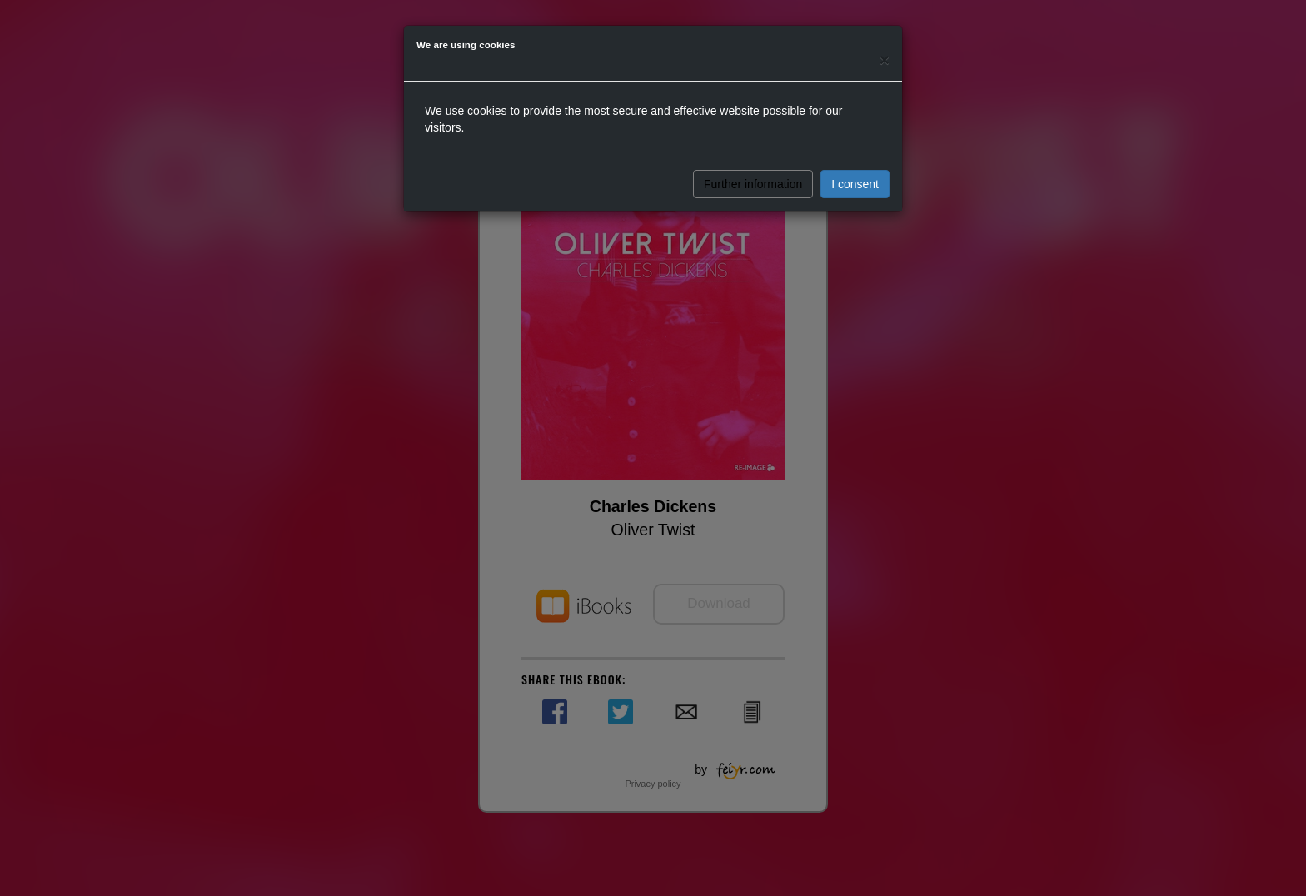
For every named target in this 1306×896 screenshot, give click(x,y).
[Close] (885, 59)
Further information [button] (753, 184)
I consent (855, 184)
